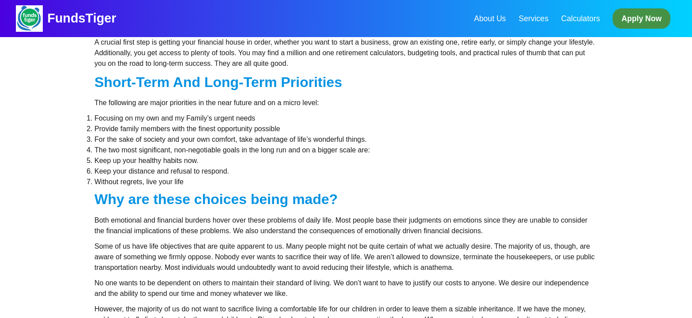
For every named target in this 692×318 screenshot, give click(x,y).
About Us (490, 18)
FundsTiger (81, 18)
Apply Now (641, 18)
